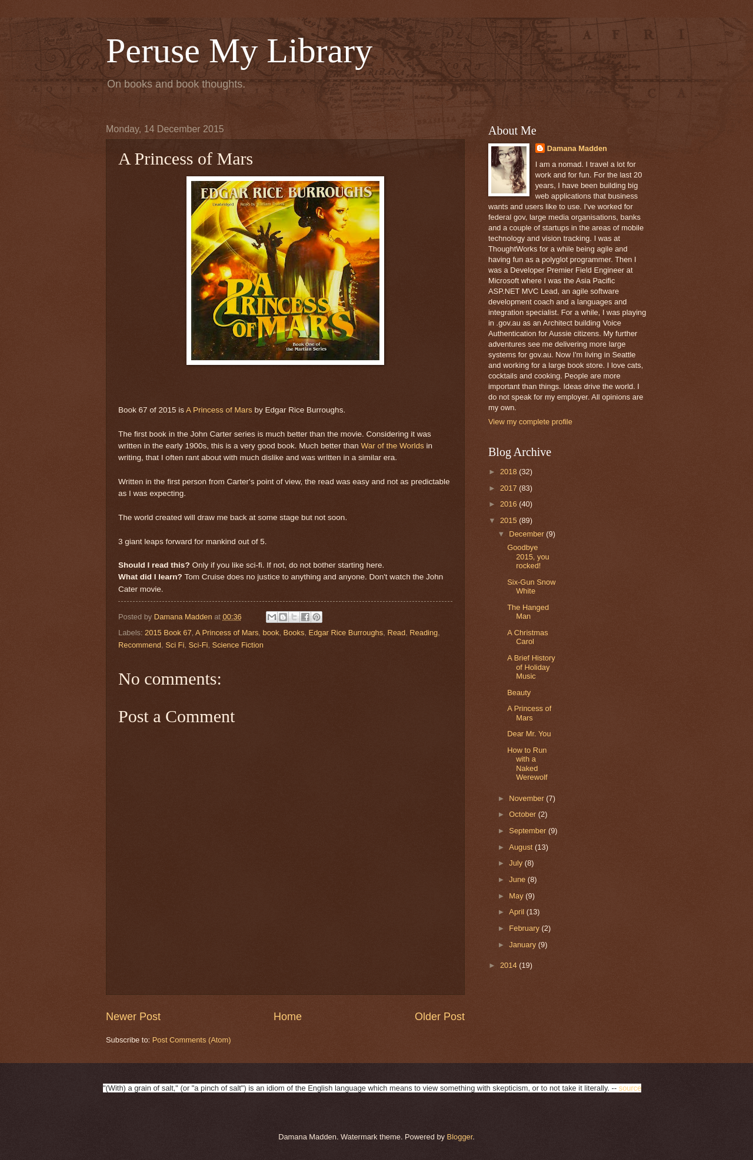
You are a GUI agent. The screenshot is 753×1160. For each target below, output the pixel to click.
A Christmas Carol (527, 637)
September (528, 830)
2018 (509, 471)
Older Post (440, 1016)
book (271, 632)
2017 (509, 488)
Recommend (139, 645)
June (518, 879)
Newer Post (133, 1016)
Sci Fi (174, 645)
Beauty (519, 692)
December (527, 533)
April (517, 911)
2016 (509, 503)
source (630, 1088)
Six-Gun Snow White (531, 586)
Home (288, 1016)
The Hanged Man (528, 612)
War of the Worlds (392, 445)
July (516, 863)
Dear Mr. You (529, 733)
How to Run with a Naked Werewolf (527, 764)
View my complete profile (530, 421)
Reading (423, 632)
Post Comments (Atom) (191, 1039)
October (523, 814)
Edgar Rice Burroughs (346, 632)
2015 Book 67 (168, 632)
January (523, 944)
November (527, 798)
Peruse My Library (239, 50)
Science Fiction (238, 645)
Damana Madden (577, 148)
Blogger (460, 1136)
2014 (509, 965)
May (517, 895)
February (525, 928)
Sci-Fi (198, 645)
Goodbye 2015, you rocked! (528, 556)
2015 (509, 520)
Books (294, 632)
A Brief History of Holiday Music (531, 666)
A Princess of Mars (219, 409)
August (522, 847)
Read (396, 632)
